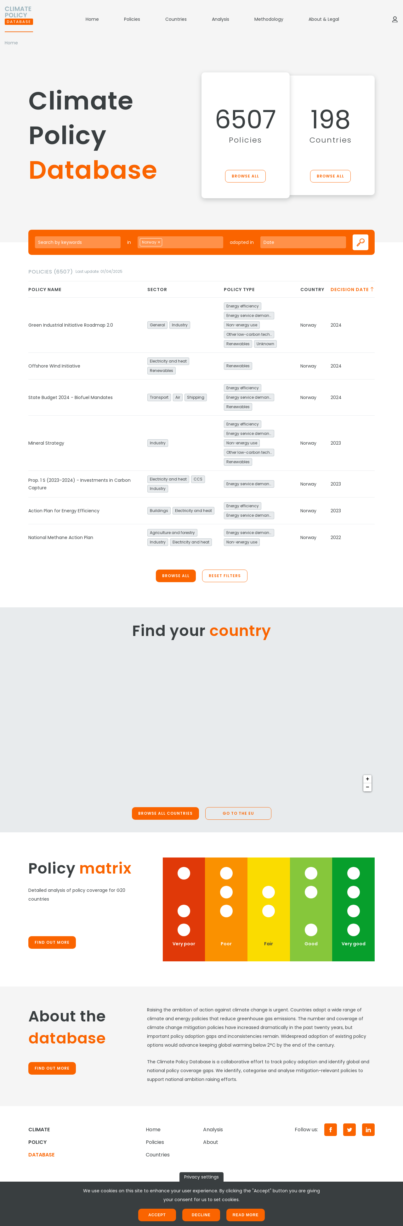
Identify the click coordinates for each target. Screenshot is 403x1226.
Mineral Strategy (46, 443)
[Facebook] (330, 1129)
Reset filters (225, 575)
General (157, 325)
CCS (198, 479)
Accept (157, 1215)
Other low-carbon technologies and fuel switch (250, 334)
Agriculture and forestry (172, 532)
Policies (132, 19)
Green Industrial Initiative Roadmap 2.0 (70, 325)
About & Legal (324, 19)
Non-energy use (241, 325)
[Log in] (394, 19)
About (210, 1142)
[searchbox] (171, 242)
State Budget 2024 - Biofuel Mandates (70, 397)
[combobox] (180, 242)
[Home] (19, 19)
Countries (176, 19)
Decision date (353, 289)
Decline (201, 1215)
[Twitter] (349, 1129)
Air (177, 397)
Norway (308, 325)
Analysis (220, 19)
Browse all (245, 176)
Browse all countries (165, 813)
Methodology (268, 19)
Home (92, 19)
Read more (245, 1215)
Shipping (195, 397)
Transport (159, 397)
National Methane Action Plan (60, 537)
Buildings (159, 510)
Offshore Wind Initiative (54, 366)
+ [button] (367, 779)
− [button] (367, 787)
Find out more (52, 942)
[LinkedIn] (368, 1129)
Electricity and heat (168, 361)
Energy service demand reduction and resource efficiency (250, 315)
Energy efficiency (242, 306)
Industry (180, 325)
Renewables (238, 343)
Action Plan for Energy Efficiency (63, 511)
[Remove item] (159, 242)
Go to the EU (238, 813)
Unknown (265, 343)
